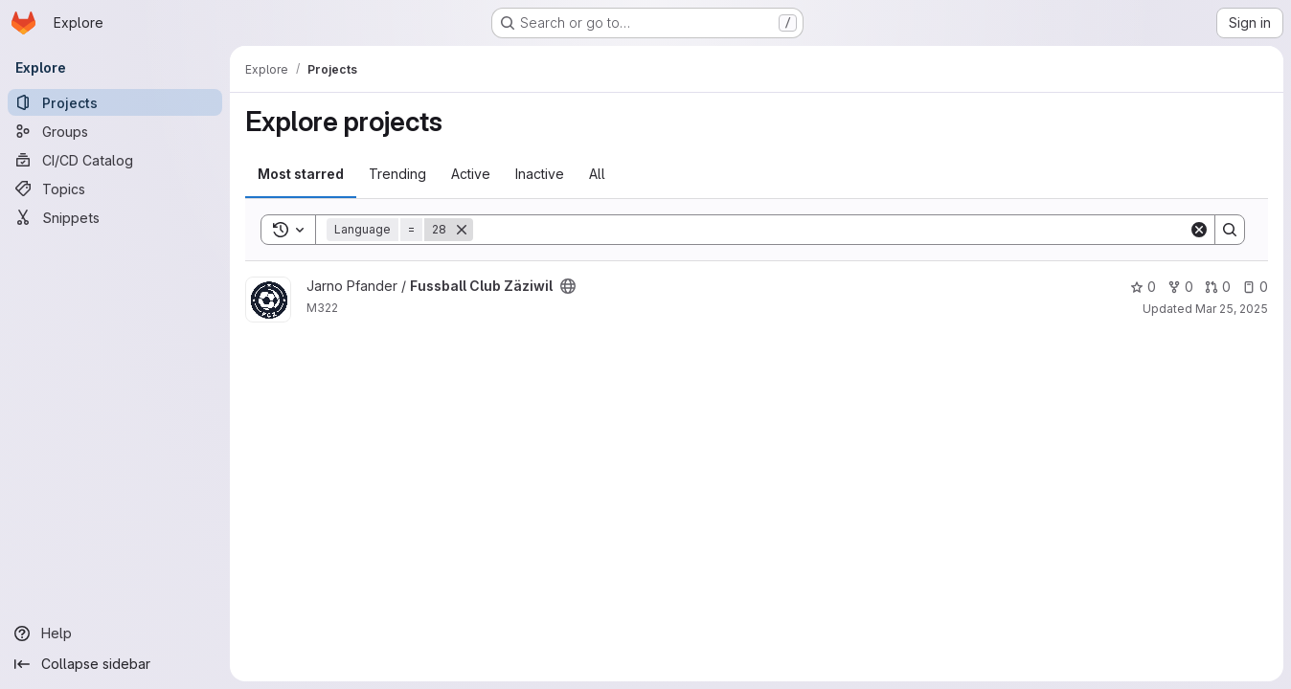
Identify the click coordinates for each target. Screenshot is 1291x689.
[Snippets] (115, 217)
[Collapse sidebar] (115, 664)
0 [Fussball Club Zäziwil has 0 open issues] (1255, 286)
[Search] (831, 229)
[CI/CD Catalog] (115, 159)
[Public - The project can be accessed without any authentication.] (568, 286)
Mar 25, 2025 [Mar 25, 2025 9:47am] (1231, 308)
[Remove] (461, 229)
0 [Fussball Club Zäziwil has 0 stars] (1143, 286)
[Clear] (1199, 229)
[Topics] (115, 188)
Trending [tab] (397, 174)
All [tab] (597, 174)
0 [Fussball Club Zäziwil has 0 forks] (1180, 286)
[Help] (115, 633)
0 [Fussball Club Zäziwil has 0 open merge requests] (1218, 286)
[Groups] (115, 131)
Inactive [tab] (539, 174)
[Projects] (115, 102)
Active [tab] (470, 174)
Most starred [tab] (301, 174)
